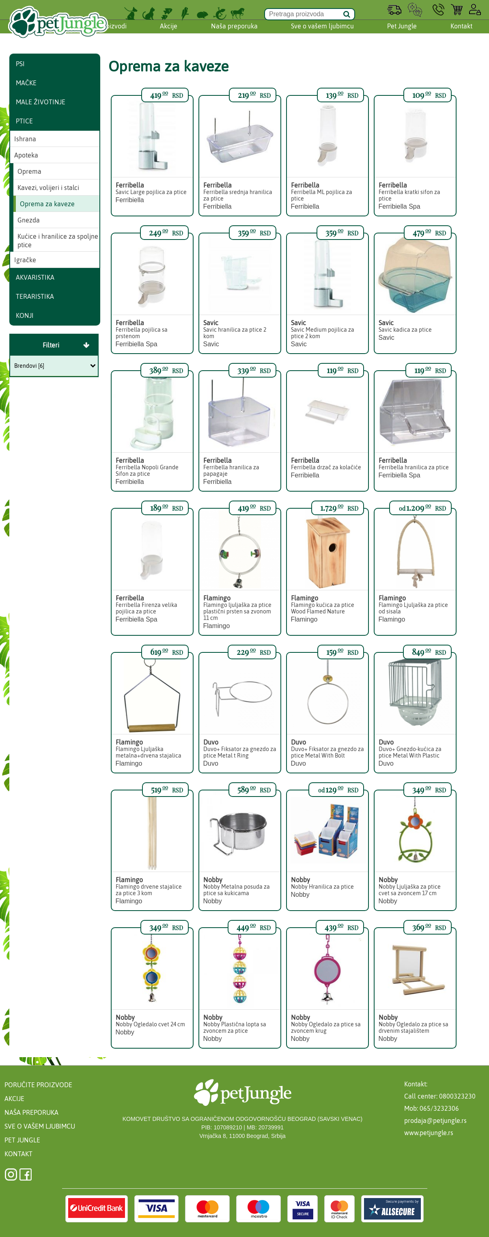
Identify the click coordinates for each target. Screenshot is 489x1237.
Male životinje (40, 102)
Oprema (29, 171)
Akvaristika (35, 277)
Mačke (26, 82)
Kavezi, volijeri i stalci (48, 187)
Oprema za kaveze (47, 203)
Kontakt (461, 33)
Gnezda (28, 220)
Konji (25, 315)
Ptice (24, 121)
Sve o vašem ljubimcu (322, 33)
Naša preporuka (234, 33)
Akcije (168, 33)
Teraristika (35, 296)
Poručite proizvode (38, 1084)
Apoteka (26, 155)
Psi (20, 63)
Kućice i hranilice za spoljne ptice (57, 240)
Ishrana (25, 138)
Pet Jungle (402, 33)
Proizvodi (113, 33)
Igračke (25, 259)
